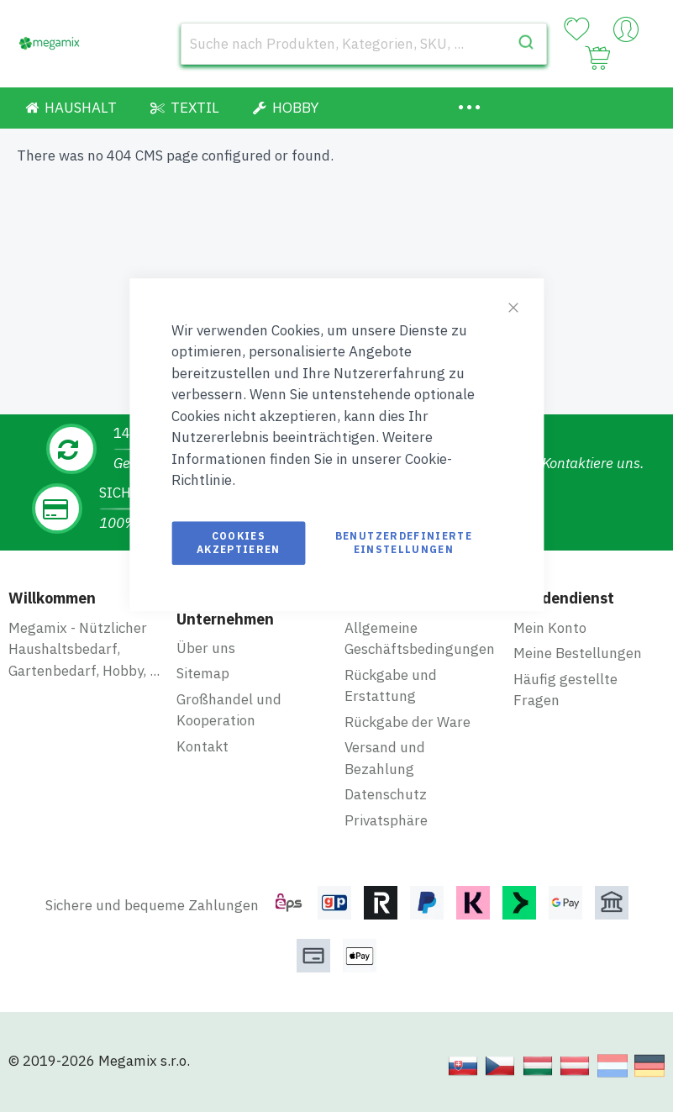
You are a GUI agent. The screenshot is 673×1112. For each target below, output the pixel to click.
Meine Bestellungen (577, 653)
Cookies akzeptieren (239, 543)
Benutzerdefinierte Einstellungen (403, 543)
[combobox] (364, 44)
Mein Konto (549, 628)
